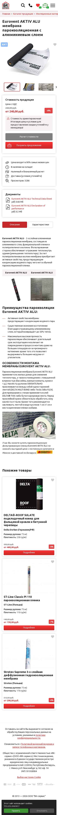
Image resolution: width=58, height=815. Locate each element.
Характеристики (40, 224)
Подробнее (29, 552)
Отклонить (42, 811)
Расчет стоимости (29, 136)
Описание (15, 224)
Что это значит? (11, 806)
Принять (16, 811)
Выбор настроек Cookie (29, 777)
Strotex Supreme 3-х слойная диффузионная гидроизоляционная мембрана (28, 675)
